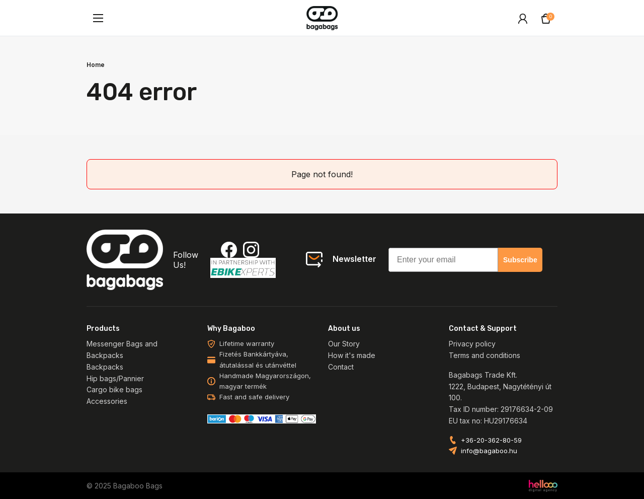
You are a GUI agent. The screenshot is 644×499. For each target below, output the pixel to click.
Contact (341, 367)
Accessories (107, 401)
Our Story (344, 343)
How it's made (351, 355)
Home (96, 64)
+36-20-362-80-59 (491, 440)
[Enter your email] (443, 260)
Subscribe (520, 260)
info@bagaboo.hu (489, 451)
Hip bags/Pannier (115, 378)
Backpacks (105, 367)
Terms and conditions (484, 355)
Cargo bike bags (114, 389)
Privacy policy (472, 343)
